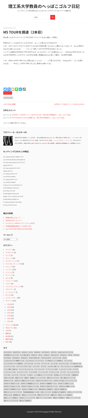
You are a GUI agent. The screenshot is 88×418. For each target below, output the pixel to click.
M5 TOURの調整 (10, 104)
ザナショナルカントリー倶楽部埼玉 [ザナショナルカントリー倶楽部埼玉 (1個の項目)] (71, 366)
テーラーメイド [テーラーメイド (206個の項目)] (52, 369)
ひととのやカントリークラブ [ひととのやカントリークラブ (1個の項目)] (35, 360)
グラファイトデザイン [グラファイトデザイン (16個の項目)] (23, 366)
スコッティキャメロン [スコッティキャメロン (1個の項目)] (26, 369)
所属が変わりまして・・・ (15, 218)
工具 (7, 331)
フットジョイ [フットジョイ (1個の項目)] (43, 372)
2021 (9, 313)
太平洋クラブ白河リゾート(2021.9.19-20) (69, 104)
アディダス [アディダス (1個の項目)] (68, 360)
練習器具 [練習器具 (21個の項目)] (17, 395)
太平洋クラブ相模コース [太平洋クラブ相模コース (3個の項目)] (66, 386)
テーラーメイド (8, 98)
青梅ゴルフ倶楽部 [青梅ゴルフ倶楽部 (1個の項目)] (59, 398)
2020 (9, 310)
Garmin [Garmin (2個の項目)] (37, 352)
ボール (8, 295)
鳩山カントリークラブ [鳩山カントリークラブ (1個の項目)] (11, 400)
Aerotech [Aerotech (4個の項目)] (17, 352)
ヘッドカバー (10, 292)
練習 (7, 339)
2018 (9, 304)
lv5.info (45, 412)
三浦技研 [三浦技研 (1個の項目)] (74, 375)
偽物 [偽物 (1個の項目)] (27, 378)
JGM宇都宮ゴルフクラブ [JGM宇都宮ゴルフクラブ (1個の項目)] (11, 355)
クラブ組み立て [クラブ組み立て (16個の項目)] (75, 363)
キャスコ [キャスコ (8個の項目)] (54, 363)
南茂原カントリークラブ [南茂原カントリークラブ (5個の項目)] (38, 378)
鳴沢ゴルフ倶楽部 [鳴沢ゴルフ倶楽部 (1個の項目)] (25, 400)
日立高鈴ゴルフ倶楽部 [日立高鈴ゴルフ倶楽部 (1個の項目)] (59, 392)
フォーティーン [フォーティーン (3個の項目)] (22, 372)
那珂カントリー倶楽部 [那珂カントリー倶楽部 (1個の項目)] (65, 395)
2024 (9, 321)
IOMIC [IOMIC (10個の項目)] (54, 352)
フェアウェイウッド (13, 286)
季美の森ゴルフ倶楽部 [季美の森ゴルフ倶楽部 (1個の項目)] (46, 389)
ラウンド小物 (10, 325)
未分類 (8, 336)
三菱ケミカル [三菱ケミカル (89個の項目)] (9, 378)
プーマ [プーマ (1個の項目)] (63, 372)
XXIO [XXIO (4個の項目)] (64, 358)
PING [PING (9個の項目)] (70, 355)
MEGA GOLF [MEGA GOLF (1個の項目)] (55, 355)
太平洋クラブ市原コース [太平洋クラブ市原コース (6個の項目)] (11, 383)
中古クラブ (10, 328)
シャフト (9, 270)
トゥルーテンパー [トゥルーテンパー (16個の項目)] (65, 369)
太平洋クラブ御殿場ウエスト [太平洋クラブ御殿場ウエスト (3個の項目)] (30, 383)
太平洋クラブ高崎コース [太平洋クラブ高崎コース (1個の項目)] (29, 389)
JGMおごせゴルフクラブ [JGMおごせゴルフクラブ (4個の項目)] (65, 352)
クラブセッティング (13, 264)
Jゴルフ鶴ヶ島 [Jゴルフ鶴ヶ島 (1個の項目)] (25, 355)
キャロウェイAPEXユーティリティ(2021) (20, 223)
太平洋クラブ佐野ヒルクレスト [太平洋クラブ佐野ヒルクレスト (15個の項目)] (24, 380)
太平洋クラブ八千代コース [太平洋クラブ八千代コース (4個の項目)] (44, 380)
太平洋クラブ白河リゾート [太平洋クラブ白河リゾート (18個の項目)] (30, 386)
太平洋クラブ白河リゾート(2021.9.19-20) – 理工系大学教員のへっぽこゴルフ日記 (41, 115)
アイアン (9, 250)
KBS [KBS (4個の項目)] (40, 355)
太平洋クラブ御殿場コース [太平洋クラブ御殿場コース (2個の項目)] (48, 383)
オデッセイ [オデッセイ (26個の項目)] (28, 363)
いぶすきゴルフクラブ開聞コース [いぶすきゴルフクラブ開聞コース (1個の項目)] (14, 360)
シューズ (9, 272)
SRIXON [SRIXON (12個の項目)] (24, 358)
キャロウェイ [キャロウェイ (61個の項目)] (64, 363)
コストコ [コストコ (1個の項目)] (36, 366)
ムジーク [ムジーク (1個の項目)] (14, 375)
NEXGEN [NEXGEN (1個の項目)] (63, 355)
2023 (9, 318)
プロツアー (10, 289)
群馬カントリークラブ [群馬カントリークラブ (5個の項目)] (29, 395)
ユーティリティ (11, 298)
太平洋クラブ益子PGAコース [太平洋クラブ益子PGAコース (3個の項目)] (49, 386)
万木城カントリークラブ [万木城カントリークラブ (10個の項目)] (62, 375)
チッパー (9, 275)
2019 (9, 307)
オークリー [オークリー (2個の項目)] (45, 363)
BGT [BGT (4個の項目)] (31, 352)
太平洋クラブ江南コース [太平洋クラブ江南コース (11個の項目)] (12, 386)
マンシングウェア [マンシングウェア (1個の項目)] (73, 372)
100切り (33, 140)
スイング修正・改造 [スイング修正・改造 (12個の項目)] (10, 369)
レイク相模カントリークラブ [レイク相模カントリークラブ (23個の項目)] (43, 375)
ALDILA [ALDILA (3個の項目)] (24, 352)
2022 (9, 316)
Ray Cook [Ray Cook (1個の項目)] (7, 358)
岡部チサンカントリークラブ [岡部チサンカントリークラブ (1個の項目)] (13, 392)
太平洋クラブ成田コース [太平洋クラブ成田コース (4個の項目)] (65, 383)
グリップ (9, 267)
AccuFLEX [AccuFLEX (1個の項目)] (7, 352)
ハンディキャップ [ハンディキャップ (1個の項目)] (10, 372)
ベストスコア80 (57, 140)
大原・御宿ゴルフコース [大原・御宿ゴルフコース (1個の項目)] (67, 378)
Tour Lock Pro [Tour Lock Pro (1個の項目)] (46, 358)
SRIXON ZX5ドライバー (14, 220)
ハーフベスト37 (67, 140)
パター (8, 284)
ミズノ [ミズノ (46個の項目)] (7, 375)
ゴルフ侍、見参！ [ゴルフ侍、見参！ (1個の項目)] (53, 366)
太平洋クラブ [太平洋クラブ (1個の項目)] (8, 380)
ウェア (8, 255)
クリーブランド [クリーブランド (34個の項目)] (9, 366)
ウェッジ (9, 258)
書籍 (7, 333)
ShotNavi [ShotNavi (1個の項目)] (16, 358)
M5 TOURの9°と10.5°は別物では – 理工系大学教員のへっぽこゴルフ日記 (38, 118)
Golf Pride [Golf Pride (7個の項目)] (46, 352)
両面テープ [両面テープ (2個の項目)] (19, 378)
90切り (47, 140)
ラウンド (9, 301)
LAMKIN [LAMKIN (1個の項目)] (46, 355)
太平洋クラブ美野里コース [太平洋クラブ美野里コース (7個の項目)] (12, 389)
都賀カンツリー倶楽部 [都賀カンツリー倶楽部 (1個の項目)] (11, 398)
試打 (7, 342)
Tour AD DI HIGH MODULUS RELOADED (19, 229)
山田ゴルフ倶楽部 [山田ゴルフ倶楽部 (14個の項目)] (60, 389)
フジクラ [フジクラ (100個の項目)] (33, 372)
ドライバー (7, 93)
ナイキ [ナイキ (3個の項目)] (75, 369)
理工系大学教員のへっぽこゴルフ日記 (44, 6)
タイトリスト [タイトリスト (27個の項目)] (39, 369)
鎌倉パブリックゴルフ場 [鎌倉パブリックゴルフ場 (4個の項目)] (44, 398)
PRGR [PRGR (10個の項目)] (76, 355)
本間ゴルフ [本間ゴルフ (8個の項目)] (8, 395)
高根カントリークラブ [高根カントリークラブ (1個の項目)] (73, 398)
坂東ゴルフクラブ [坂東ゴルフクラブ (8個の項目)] (53, 378)
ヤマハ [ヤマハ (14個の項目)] (23, 375)
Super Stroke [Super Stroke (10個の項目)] (34, 358)
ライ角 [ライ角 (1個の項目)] (30, 375)
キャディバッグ (11, 261)
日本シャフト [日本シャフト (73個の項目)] (45, 392)
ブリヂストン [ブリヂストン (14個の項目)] (54, 372)
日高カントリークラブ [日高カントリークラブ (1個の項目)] (74, 392)
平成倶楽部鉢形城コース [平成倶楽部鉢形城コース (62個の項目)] (31, 392)
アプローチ (10, 252)
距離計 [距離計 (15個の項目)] (54, 395)
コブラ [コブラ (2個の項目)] (43, 366)
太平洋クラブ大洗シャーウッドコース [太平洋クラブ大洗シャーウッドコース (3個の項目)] (65, 380)
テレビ (8, 278)
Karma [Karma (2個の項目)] (34, 355)
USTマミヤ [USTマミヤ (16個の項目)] (57, 358)
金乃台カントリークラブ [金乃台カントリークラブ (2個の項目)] (27, 398)
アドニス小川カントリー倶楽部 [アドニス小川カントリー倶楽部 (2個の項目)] (13, 363)
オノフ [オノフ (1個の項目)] (37, 363)
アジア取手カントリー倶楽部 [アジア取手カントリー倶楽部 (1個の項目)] (54, 360)
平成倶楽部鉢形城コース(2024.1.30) (18, 226)
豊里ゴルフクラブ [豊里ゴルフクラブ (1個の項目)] (43, 395)
